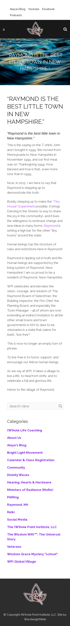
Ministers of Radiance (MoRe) (30, 490)
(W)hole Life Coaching (24, 430)
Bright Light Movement (25, 452)
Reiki (11, 512)
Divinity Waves (18, 475)
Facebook (48, 9)
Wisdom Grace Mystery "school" (32, 554)
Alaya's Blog (16, 445)
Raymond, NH (17, 504)
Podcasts (16, 15)
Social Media (17, 519)
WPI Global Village (21, 561)
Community (16, 467)
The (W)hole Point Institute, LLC (32, 527)
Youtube (33, 9)
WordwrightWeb (35, 619)
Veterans (14, 546)
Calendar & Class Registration (30, 460)
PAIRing (13, 497)
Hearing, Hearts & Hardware (29, 482)
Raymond (51, 226)
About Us (14, 438)
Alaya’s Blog (17, 9)
